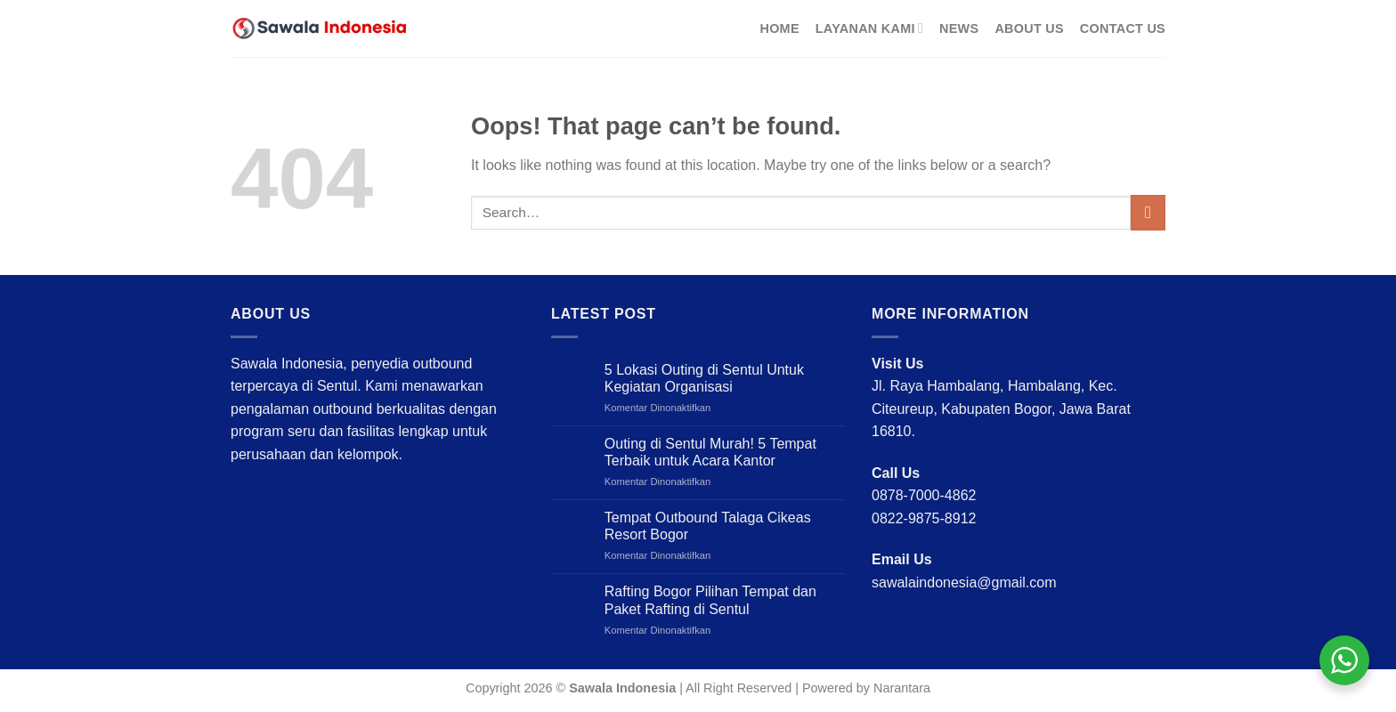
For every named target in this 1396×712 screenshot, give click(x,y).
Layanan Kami (869, 28)
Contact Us (1122, 28)
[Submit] (1148, 212)
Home (779, 28)
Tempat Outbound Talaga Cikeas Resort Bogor (708, 526)
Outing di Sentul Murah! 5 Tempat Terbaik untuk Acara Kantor (710, 452)
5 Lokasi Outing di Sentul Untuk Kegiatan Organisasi (704, 378)
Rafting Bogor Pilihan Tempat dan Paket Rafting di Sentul (710, 600)
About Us (1028, 28)
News (958, 28)
